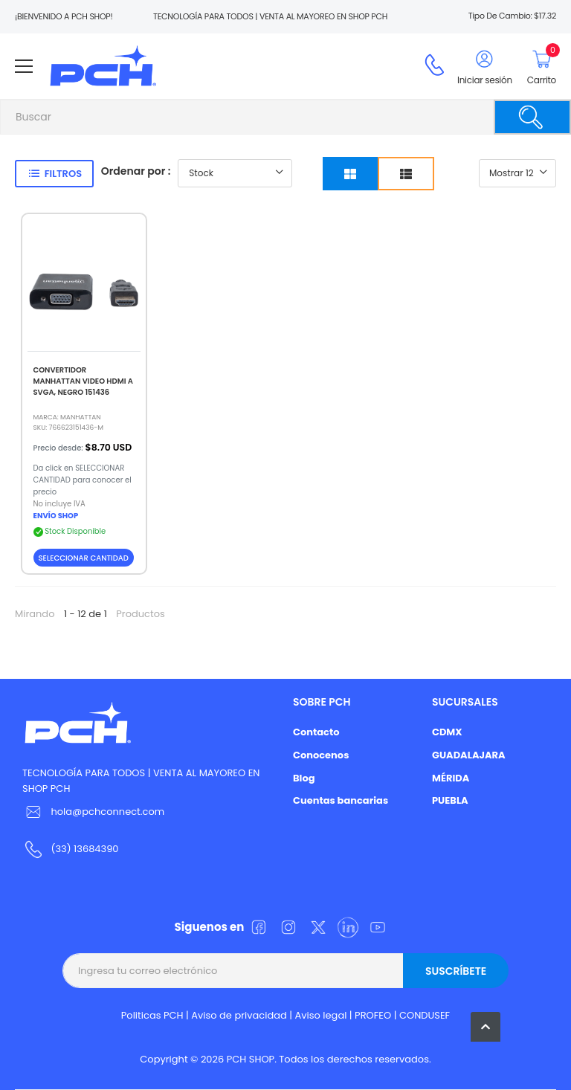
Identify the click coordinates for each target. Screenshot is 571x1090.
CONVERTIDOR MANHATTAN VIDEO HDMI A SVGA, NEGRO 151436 (83, 381)
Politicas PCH (152, 1015)
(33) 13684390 (84, 849)
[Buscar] (532, 117)
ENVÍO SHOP (56, 515)
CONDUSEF (424, 1015)
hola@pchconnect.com (107, 811)
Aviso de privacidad (239, 1015)
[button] (485, 1027)
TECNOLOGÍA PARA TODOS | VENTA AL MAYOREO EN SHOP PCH (140, 781)
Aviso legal (321, 1015)
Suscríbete (455, 971)
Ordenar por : (136, 171)
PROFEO (373, 1015)
